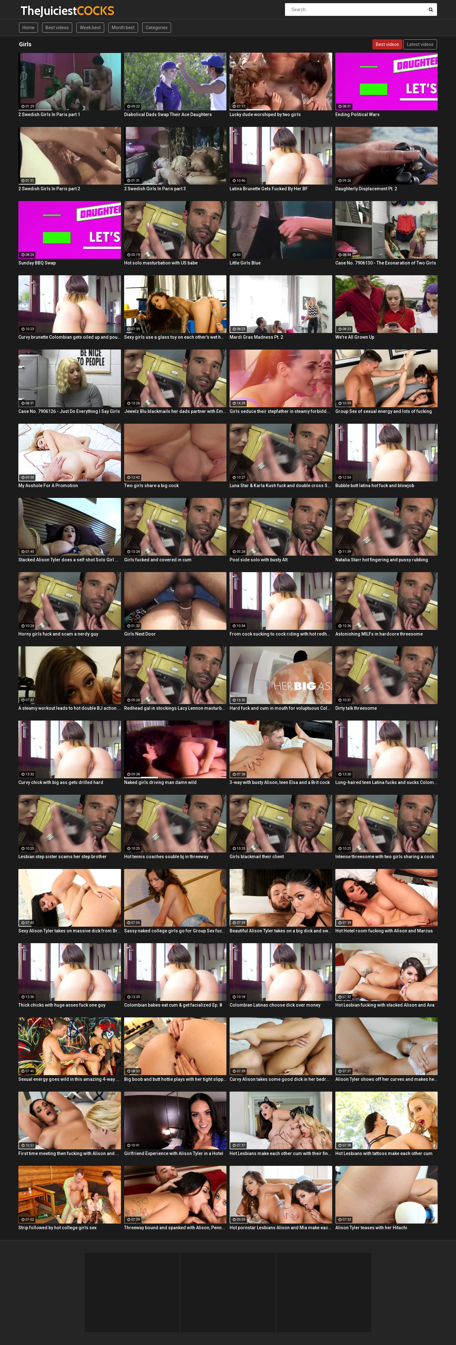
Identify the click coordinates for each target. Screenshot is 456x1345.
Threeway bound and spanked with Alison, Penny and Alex (175, 1227)
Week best (90, 27)
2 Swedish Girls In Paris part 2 (49, 188)
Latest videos (420, 44)
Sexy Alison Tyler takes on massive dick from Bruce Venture (69, 930)
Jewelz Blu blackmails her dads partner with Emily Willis (175, 411)
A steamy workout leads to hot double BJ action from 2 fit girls (69, 708)
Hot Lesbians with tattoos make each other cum (384, 1153)
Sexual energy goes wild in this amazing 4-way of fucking (69, 1079)
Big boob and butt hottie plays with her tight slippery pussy (175, 1079)
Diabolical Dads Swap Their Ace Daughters (168, 114)
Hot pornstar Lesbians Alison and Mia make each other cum (281, 1227)
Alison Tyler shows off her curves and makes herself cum (386, 1079)
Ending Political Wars (357, 114)
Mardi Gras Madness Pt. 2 (256, 337)
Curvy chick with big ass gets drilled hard (60, 782)
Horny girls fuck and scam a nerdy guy (58, 634)
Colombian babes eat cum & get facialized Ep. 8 (173, 1005)
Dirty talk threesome (356, 708)
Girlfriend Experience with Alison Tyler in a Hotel (173, 1153)
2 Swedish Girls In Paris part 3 (155, 188)
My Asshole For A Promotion (48, 485)
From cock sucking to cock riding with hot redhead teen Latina (281, 634)
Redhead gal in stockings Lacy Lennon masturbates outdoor (175, 708)
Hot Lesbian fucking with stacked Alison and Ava (384, 1005)
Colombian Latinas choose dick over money (275, 1005)
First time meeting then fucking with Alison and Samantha (69, 1153)
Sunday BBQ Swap (37, 262)
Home (28, 27)
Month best (123, 27)
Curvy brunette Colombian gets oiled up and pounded (69, 337)
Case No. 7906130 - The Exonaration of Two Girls (385, 262)
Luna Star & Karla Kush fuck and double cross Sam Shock (281, 485)
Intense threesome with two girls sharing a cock (384, 856)
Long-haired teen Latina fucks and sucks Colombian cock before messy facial (386, 782)
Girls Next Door (140, 634)
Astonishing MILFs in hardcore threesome (379, 634)
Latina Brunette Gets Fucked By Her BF (269, 188)
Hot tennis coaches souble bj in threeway (166, 856)
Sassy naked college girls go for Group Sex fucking (175, 930)
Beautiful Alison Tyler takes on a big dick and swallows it (281, 930)
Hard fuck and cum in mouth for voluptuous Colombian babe (281, 708)
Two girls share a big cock (151, 485)
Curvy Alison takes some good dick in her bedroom (281, 1079)
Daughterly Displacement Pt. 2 (366, 188)
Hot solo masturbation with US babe (161, 262)
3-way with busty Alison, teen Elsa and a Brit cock (280, 782)
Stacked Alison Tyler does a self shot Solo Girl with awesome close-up (69, 559)
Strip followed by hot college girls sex (57, 1227)
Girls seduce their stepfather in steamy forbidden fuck (281, 411)
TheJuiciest (37, 10)
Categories (157, 27)
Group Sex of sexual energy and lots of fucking (383, 411)
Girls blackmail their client (257, 856)
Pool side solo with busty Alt (259, 559)
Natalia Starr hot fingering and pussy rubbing (381, 559)
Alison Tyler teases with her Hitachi (371, 1227)
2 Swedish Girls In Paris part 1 (49, 114)
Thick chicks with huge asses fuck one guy (61, 1005)
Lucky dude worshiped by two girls (265, 114)
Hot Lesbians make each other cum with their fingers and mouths (281, 1153)
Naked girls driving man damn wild (160, 782)
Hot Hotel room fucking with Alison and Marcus (384, 930)
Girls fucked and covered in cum (158, 559)
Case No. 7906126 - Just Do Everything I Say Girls (69, 411)
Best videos (57, 27)
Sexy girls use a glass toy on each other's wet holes (175, 337)
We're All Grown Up (354, 337)
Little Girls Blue (245, 262)
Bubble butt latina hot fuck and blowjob (374, 485)
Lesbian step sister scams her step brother (62, 856)
